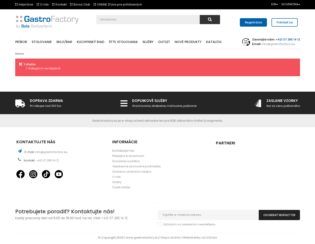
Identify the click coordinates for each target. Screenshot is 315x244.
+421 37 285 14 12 (47, 160)
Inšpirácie (26, 4)
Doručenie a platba (126, 161)
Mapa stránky (171, 237)
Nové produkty (188, 42)
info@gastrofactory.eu (278, 44)
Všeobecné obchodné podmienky (136, 166)
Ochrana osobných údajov (131, 172)
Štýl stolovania (123, 42)
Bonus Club (82, 4)
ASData (211, 237)
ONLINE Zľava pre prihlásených (119, 4)
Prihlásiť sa (285, 22)
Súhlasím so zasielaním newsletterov (189, 224)
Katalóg (214, 42)
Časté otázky (121, 187)
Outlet (164, 42)
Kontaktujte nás (123, 151)
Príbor (21, 42)
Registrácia (253, 22)
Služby (148, 42)
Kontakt (61, 4)
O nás (44, 4)
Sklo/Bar (64, 42)
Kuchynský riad (90, 42)
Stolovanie (42, 42)
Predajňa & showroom (128, 156)
